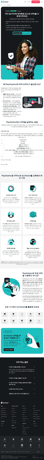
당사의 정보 (24, 408)
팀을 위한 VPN (14, 427)
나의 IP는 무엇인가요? (36, 410)
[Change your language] (40, 451)
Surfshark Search (4, 416)
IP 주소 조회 (35, 412)
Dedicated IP (14, 416)
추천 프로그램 (24, 433)
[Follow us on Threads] (11, 451)
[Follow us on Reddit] (22, 451)
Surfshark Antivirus (4, 414)
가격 (1, 418)
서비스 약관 (41, 457)
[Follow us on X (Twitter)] (7, 451)
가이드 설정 (35, 425)
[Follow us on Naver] (29, 451)
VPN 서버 (13, 414)
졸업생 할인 (24, 431)
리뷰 (12, 418)
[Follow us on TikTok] (26, 451)
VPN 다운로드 (14, 420)
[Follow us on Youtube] (19, 451)
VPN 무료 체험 (14, 422)
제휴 (23, 425)
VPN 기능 (13, 410)
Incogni (2, 423)
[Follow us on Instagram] (15, 451)
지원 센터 (34, 423)
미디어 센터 (24, 410)
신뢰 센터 (23, 412)
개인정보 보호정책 (35, 457)
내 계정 (28, 1)
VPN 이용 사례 (14, 412)
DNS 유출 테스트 (35, 414)
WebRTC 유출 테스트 (36, 416)
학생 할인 (23, 429)
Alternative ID (3, 410)
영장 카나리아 (24, 416)
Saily (2, 425)
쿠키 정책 (33, 456)
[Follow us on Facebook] (2, 451)
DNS (34, 408)
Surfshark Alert (3, 412)
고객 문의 (23, 420)
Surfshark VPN (3, 408)
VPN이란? (13, 408)
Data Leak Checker (36, 418)
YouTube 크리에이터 (25, 427)
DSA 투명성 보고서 (25, 418)
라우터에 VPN (23, 139)
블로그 (23, 414)
